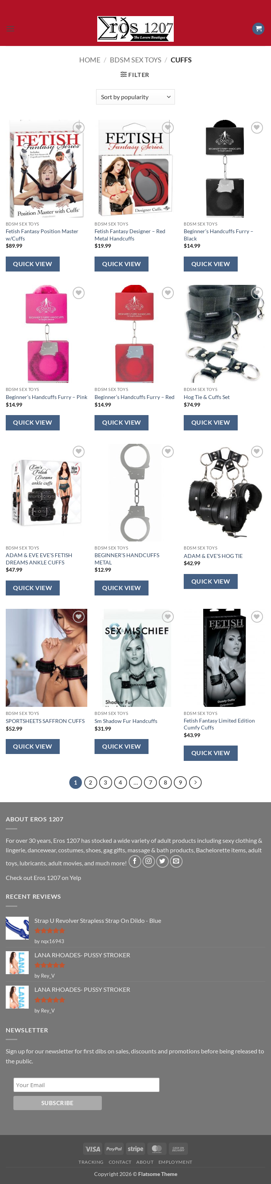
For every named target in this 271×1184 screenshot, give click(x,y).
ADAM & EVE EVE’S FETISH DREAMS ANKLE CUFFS (39, 559)
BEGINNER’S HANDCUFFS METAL (127, 559)
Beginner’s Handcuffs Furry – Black (218, 235)
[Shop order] (135, 97)
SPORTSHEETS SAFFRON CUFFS (45, 721)
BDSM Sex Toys (136, 60)
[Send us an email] (176, 861)
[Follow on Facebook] (135, 861)
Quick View (32, 263)
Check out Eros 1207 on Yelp (43, 877)
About (144, 1162)
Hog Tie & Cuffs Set (207, 397)
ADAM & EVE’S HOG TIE (213, 556)
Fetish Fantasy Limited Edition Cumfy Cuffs (219, 724)
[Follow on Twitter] (162, 861)
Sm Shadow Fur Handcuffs (126, 721)
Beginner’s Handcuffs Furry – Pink (46, 397)
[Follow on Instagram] (148, 861)
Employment (175, 1162)
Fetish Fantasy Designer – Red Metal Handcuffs (130, 235)
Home (89, 60)
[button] (10, 28)
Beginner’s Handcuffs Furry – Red (135, 397)
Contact (120, 1162)
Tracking (91, 1162)
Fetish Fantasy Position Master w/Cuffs (42, 235)
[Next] (195, 782)
